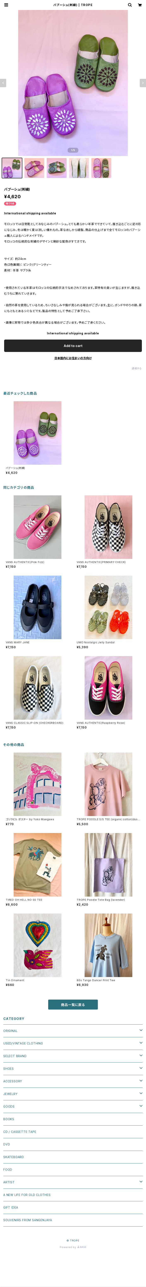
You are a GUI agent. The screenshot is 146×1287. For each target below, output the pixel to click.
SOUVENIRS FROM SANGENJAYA (27, 1220)
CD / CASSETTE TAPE (19, 1131)
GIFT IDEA (10, 1207)
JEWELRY (10, 1094)
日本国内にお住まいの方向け (73, 358)
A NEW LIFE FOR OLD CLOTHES (27, 1195)
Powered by (73, 1247)
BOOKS (8, 1119)
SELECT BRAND (15, 1056)
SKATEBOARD (13, 1157)
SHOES (8, 1068)
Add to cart (73, 346)
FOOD (7, 1169)
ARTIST (9, 1182)
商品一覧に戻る (73, 1005)
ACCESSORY (12, 1081)
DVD (6, 1144)
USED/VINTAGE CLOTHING (23, 1043)
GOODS (9, 1106)
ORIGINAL (10, 1030)
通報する (137, 368)
